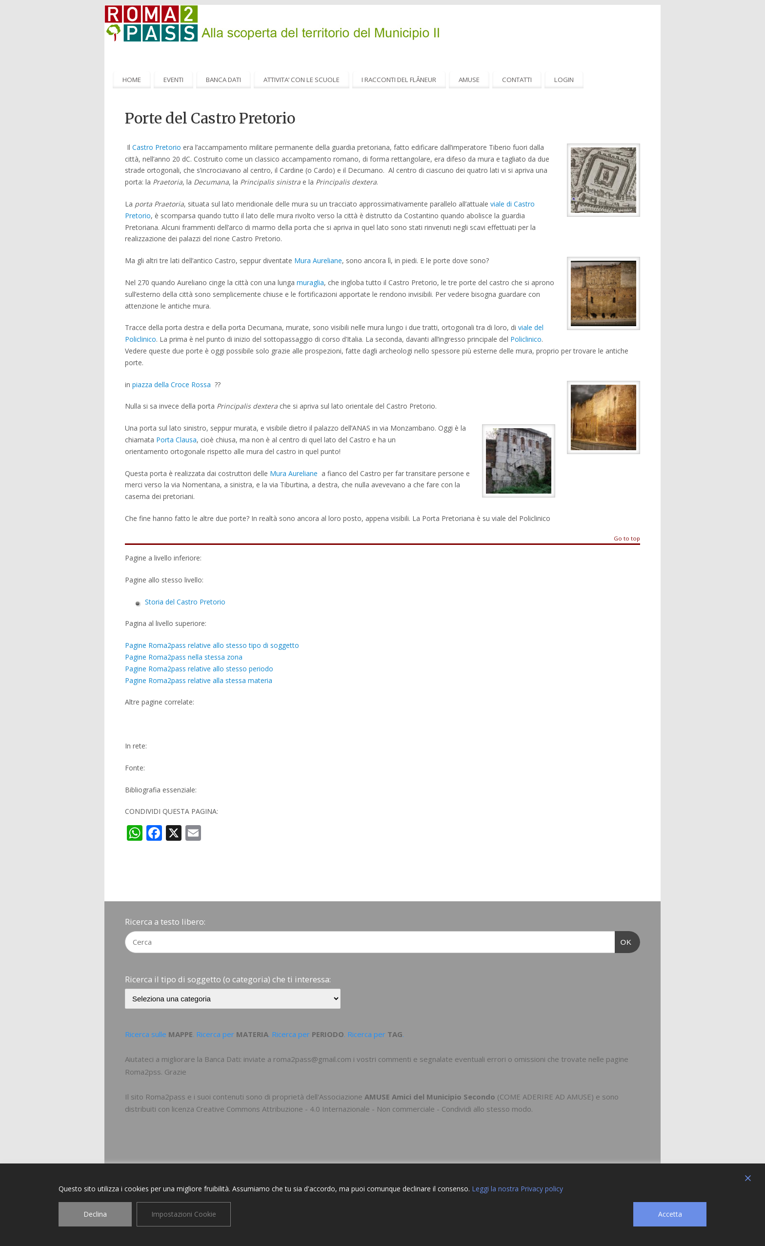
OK (623, 940)
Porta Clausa (176, 439)
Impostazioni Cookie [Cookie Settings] (183, 1214)
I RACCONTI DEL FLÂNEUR (399, 79)
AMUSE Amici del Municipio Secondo (429, 1096)
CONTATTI (517, 79)
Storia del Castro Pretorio (185, 601)
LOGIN (564, 79)
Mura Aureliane (318, 260)
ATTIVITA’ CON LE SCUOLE (301, 79)
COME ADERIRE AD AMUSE (545, 1096)
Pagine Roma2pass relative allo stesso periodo (199, 668)
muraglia (310, 282)
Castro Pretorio (156, 147)
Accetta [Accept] (670, 1214)
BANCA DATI (223, 79)
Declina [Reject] (95, 1214)
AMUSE (469, 79)
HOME (131, 79)
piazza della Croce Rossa (171, 384)
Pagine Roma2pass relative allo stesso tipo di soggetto (212, 645)
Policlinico (526, 339)
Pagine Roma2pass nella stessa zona (183, 657)
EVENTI (173, 79)
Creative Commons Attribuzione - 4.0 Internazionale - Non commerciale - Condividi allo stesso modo (363, 1109)
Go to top (627, 539)
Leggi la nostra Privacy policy (517, 1188)
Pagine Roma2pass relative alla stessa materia (198, 680)
